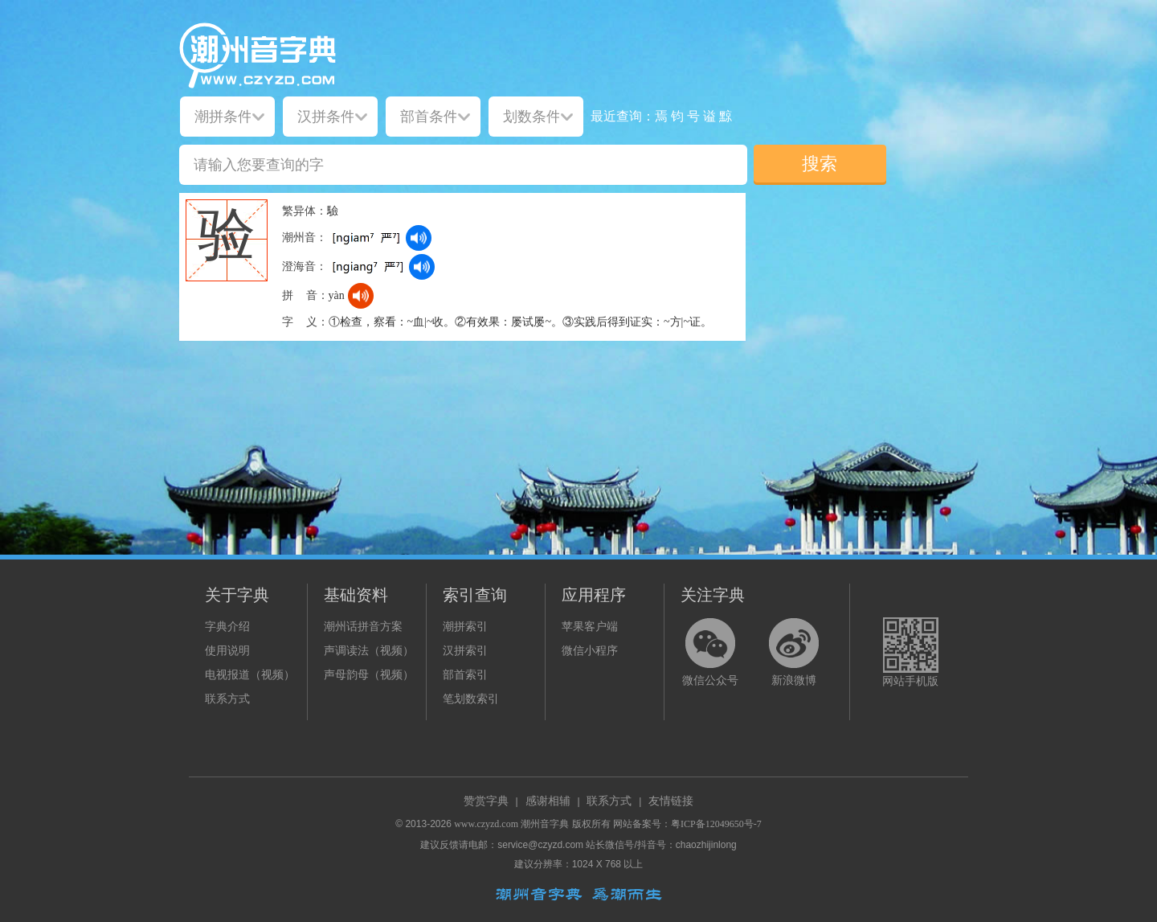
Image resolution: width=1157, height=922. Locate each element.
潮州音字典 (545, 824)
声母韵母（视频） (369, 675)
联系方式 (227, 699)
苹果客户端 (590, 627)
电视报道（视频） (250, 675)
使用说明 (227, 651)
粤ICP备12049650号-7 (716, 824)
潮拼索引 (465, 627)
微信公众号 (710, 680)
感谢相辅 (547, 801)
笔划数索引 (471, 699)
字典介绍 (227, 627)
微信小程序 (590, 651)
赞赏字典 (486, 801)
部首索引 (465, 675)
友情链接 (670, 801)
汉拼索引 (465, 651)
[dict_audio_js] (418, 238)
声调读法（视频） (369, 651)
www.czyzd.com (486, 824)
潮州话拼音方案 (363, 627)
